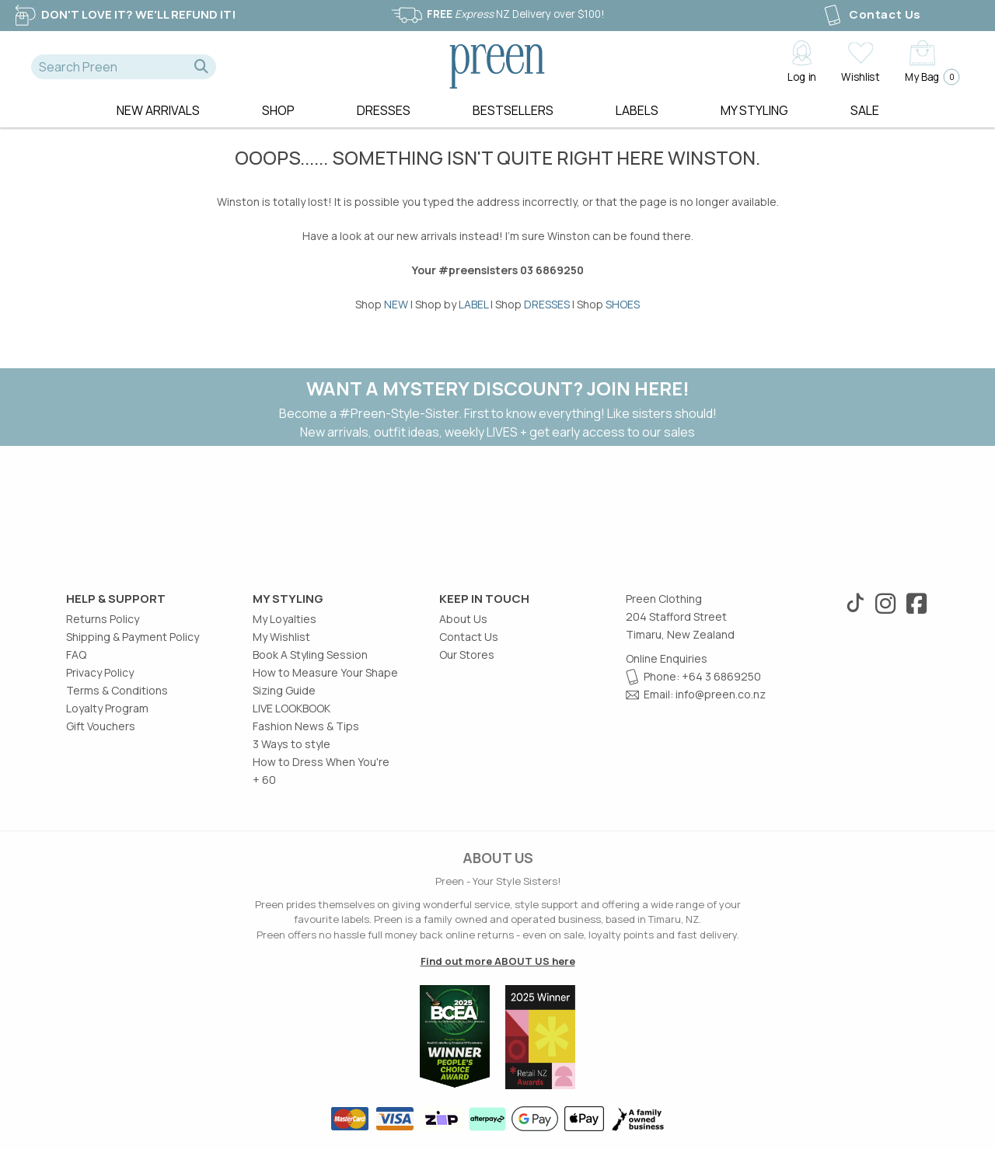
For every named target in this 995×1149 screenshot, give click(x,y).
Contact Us (870, 14)
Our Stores (466, 654)
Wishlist (860, 76)
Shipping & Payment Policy (132, 636)
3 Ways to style (291, 743)
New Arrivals (158, 110)
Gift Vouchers (100, 726)
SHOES (623, 304)
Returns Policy (102, 618)
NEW (396, 304)
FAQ (76, 654)
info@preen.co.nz (721, 694)
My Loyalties (284, 618)
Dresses (383, 110)
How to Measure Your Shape (325, 672)
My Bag (928, 76)
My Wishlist (281, 636)
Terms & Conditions (117, 690)
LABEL (473, 304)
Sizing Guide (284, 690)
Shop (278, 110)
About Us (463, 618)
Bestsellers (513, 110)
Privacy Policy (100, 672)
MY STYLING (754, 110)
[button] (201, 67)
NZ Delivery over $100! (497, 14)
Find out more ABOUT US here (498, 961)
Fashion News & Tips (306, 726)
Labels (637, 110)
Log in (801, 76)
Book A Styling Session (310, 654)
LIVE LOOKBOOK (291, 708)
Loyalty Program (107, 708)
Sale (864, 110)
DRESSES (547, 304)
